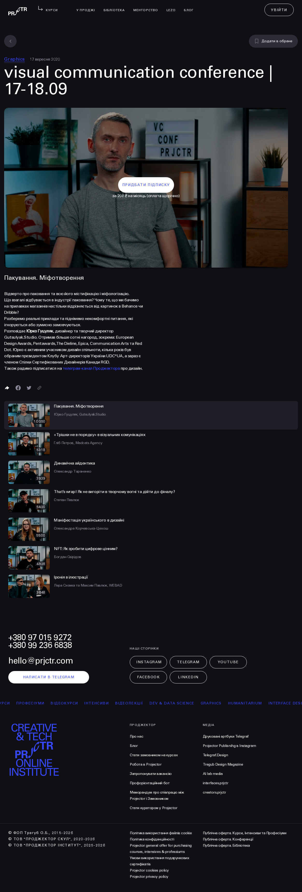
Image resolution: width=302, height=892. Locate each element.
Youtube (228, 662)
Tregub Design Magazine (223, 764)
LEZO (173, 7)
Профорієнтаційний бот (149, 783)
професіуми (36, 703)
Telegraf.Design (215, 755)
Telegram (188, 662)
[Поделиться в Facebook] (18, 387)
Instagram (149, 662)
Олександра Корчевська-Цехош (81, 528)
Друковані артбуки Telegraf (226, 736)
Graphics (14, 59)
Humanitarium (251, 703)
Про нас (136, 736)
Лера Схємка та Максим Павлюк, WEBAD (88, 585)
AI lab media (213, 774)
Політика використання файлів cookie (161, 833)
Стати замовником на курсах (154, 755)
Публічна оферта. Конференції (228, 839)
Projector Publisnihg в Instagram (229, 746)
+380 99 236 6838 (40, 645)
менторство (147, 7)
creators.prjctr (214, 792)
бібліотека (116, 7)
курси (9, 703)
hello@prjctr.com (40, 661)
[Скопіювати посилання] (39, 388)
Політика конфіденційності (152, 839)
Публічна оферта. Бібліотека (226, 845)
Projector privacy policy (149, 876)
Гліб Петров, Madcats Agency (78, 443)
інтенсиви (102, 703)
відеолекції (135, 703)
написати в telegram (49, 677)
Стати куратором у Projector (153, 808)
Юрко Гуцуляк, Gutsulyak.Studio (80, 414)
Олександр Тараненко (72, 471)
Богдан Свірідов (67, 557)
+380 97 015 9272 (39, 637)
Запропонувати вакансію (151, 774)
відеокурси (70, 703)
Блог (191, 7)
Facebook (148, 677)
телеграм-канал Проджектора (91, 368)
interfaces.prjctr (215, 783)
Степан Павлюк (66, 500)
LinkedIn (188, 677)
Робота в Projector (145, 764)
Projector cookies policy (149, 870)
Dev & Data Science (177, 703)
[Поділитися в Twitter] (29, 388)
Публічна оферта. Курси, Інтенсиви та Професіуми (244, 833)
